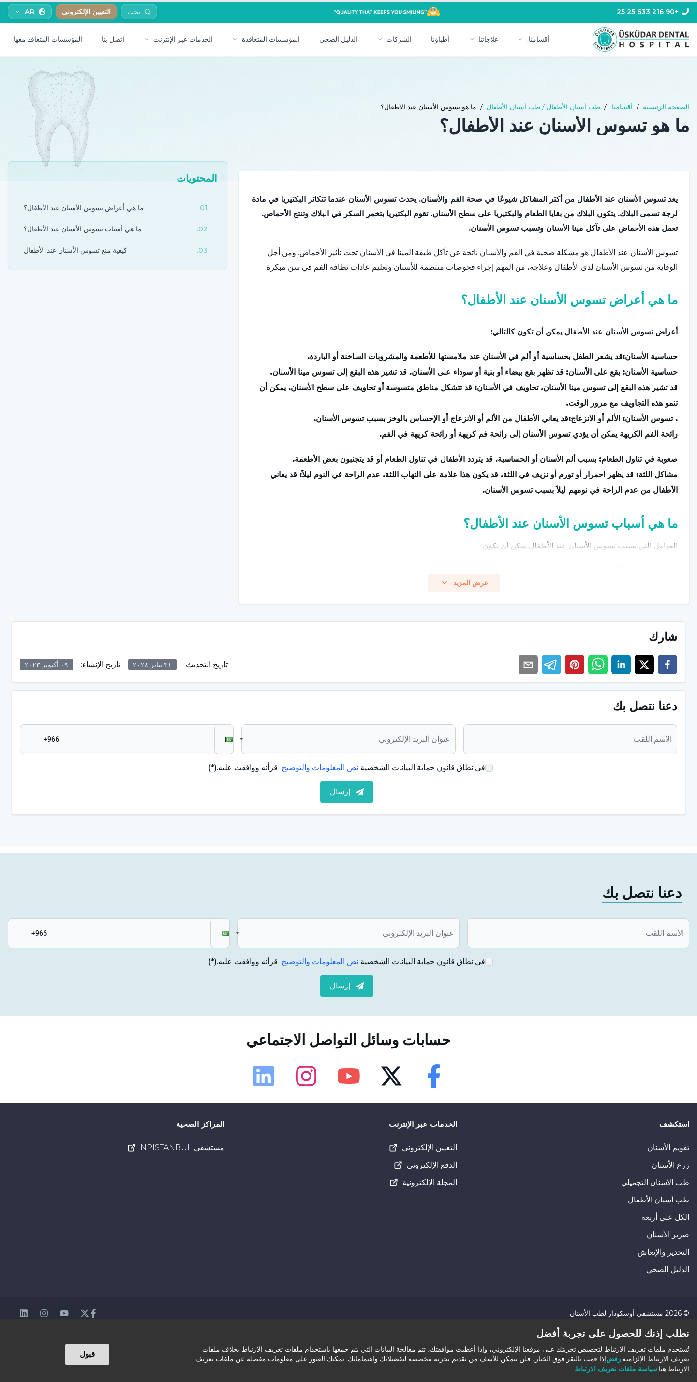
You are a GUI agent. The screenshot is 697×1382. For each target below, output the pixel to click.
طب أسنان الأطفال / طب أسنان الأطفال (543, 107)
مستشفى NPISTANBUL (175, 1149)
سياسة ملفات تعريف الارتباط (616, 1369)
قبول (87, 1354)
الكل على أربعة (665, 1219)
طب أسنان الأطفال (658, 1201)
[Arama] (139, 11)
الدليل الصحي (338, 39)
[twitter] (644, 666)
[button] (224, 741)
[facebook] (667, 666)
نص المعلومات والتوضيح (320, 769)
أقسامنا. (533, 39)
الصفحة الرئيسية (666, 107)
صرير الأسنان (668, 1236)
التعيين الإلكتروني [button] (86, 11)
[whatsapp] (598, 666)
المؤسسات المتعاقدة (266, 39)
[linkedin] (621, 666)
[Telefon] (653, 11)
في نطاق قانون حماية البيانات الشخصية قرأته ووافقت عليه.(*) (346, 769)
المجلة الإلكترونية (423, 1184)
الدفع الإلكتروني (425, 1167)
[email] (528, 666)
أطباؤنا (440, 39)
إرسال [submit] (347, 793)
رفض (613, 1358)
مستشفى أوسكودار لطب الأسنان (616, 1315)
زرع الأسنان (670, 1166)
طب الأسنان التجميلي (655, 1184)
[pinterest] (574, 666)
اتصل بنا (113, 39)
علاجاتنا (483, 39)
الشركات (394, 39)
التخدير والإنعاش (663, 1254)
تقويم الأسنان (668, 1149)
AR (29, 11)
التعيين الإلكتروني (422, 1149)
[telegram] (551, 666)
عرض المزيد (464, 584)
